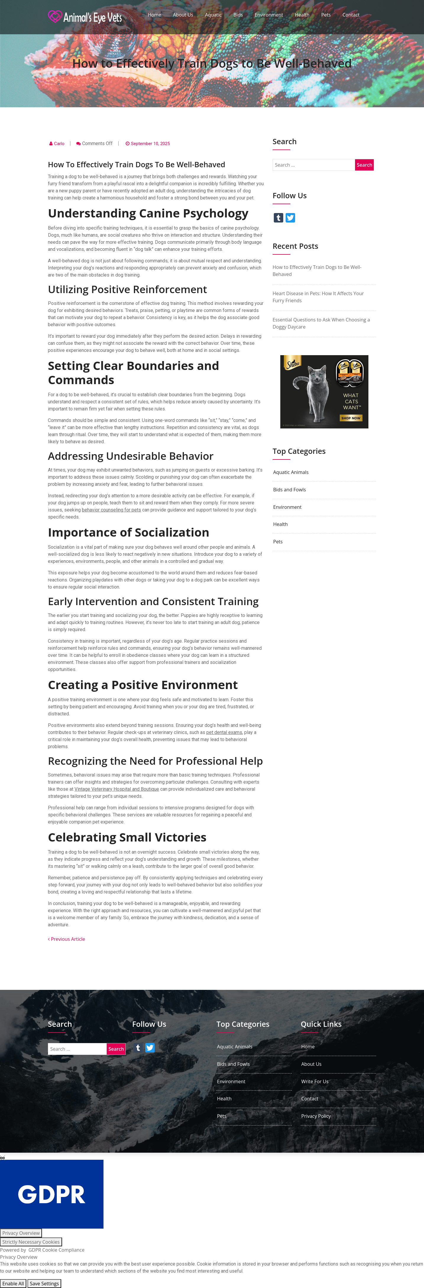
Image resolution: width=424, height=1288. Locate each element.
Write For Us (314, 1082)
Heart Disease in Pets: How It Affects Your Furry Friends (318, 297)
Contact (351, 15)
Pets (326, 15)
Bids (238, 15)
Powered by (42, 1250)
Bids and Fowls (289, 490)
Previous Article (66, 939)
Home (154, 15)
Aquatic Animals (291, 472)
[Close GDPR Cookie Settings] (2, 1158)
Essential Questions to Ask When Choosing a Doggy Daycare (321, 323)
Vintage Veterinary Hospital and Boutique (117, 789)
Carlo (59, 143)
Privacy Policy (316, 1116)
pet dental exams (224, 732)
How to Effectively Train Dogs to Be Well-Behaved (317, 270)
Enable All (13, 1283)
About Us (183, 15)
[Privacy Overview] (21, 1233)
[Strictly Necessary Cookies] (31, 1241)
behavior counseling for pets (111, 510)
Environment (269, 15)
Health (302, 15)
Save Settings (44, 1283)
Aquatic (213, 15)
